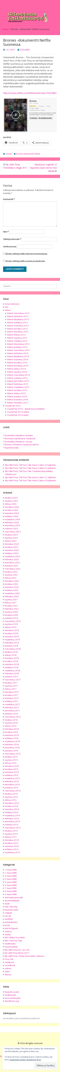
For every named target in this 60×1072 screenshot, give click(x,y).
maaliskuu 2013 (12, 852)
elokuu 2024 (10, 504)
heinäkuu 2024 (12, 507)
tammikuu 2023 (12, 562)
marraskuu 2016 (13, 716)
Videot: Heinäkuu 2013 (17, 331)
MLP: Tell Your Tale (13, 940)
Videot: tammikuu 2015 (18, 381)
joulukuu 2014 (11, 787)
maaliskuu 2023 (12, 556)
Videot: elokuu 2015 (16, 393)
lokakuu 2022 (11, 571)
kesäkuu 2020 (11, 615)
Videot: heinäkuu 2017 (17, 402)
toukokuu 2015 (12, 772)
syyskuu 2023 (11, 537)
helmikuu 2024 (12, 522)
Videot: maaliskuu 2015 (18, 387)
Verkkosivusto (9, 246)
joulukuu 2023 (11, 528)
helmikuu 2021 (12, 608)
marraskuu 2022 (13, 568)
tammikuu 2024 (12, 525)
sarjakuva (9, 962)
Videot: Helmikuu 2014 (17, 353)
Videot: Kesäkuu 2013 (17, 328)
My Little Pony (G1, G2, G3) (17, 949)
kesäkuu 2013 (11, 843)
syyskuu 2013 (11, 833)
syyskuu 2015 (11, 759)
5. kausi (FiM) (11, 882)
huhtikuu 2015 (11, 775)
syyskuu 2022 (11, 574)
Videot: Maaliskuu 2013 (18, 319)
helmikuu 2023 (12, 559)
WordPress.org (12, 1001)
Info (6, 307)
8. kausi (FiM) (11, 891)
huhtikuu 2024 (11, 516)
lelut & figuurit (11, 928)
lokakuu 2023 (11, 534)
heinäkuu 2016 (12, 729)
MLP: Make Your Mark (15, 937)
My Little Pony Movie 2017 (17, 953)
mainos (8, 931)
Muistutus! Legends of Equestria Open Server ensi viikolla (43, 167)
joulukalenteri (11, 922)
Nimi (6, 231)
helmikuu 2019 (12, 642)
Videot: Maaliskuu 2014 (18, 356)
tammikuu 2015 (12, 784)
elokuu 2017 (10, 688)
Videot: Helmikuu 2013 (17, 316)
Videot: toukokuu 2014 (17, 359)
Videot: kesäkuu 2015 (17, 390)
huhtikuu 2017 (11, 701)
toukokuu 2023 (12, 550)
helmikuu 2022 (12, 596)
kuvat (7, 925)
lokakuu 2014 (11, 793)
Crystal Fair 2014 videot (18, 411)
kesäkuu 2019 (11, 633)
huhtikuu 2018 (11, 667)
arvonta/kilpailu (12, 900)
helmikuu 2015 (12, 781)
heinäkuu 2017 (12, 692)
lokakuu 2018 (11, 652)
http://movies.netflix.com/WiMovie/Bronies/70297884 (29, 93)
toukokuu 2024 (12, 513)
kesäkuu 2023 (11, 547)
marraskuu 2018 (13, 648)
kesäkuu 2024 (11, 510)
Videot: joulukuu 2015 (17, 396)
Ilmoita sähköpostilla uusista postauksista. (25, 261)
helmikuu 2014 (12, 818)
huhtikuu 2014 (11, 812)
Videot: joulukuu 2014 (17, 378)
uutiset (9, 154)
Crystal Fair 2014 (12, 405)
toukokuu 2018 (12, 664)
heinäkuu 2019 (12, 630)
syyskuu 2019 (11, 624)
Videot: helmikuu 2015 (17, 384)
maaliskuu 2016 (12, 741)
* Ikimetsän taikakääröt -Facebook (19, 438)
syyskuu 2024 (11, 500)
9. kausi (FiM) (11, 894)
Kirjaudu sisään (12, 991)
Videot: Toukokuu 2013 (18, 325)
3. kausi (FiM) (11, 875)
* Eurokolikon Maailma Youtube (18, 435)
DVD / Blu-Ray (11, 906)
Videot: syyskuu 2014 (17, 371)
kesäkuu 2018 (11, 661)
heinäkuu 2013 (12, 840)
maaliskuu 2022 (12, 593)
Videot (8, 310)
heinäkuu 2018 (12, 658)
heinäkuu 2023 (12, 544)
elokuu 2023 (10, 540)
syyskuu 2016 (11, 722)
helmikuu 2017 (12, 707)
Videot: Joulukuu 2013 (17, 347)
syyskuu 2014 (11, 796)
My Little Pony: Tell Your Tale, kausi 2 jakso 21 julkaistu (30, 477)
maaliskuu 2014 (12, 815)
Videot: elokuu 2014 (16, 368)
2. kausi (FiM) (11, 872)
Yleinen (8, 974)
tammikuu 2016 (12, 747)
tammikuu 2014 (12, 821)
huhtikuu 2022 (11, 590)
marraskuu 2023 (13, 531)
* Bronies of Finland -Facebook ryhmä (20, 444)
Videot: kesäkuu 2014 (17, 362)
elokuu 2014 (10, 800)
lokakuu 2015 (11, 756)
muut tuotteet (11, 946)
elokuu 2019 (10, 627)
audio (7, 903)
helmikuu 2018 (12, 673)
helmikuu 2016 (12, 744)
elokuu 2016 (10, 725)
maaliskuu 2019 (12, 639)
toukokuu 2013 (12, 846)
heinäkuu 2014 (12, 803)
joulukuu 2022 (11, 565)
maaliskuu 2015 (12, 778)
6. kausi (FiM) (11, 885)
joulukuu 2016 (11, 713)
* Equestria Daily (11, 447)
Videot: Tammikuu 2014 (18, 350)
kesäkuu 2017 (11, 695)
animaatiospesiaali (14, 897)
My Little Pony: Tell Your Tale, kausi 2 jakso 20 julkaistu (30, 480)
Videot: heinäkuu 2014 (17, 365)
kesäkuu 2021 (11, 605)
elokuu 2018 (10, 655)
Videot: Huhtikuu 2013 (17, 322)
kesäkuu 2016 (11, 732)
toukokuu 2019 (12, 636)
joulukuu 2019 (11, 618)
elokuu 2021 (10, 602)
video (7, 971)
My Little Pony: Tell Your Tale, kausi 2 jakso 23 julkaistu (30, 465)
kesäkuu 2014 (11, 806)
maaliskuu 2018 (12, 670)
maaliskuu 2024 (12, 519)
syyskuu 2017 (11, 685)
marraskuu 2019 (13, 621)
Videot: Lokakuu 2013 (17, 340)
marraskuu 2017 (13, 679)
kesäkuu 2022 (11, 584)
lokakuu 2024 (11, 497)
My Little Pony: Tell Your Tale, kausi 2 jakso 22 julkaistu (30, 468)
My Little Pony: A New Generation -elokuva (24, 956)
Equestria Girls (11, 909)
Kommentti (9, 199)
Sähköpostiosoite (12, 239)
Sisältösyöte (10, 995)
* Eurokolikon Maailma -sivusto (17, 441)
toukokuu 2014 (12, 809)
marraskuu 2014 (13, 790)
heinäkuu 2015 (12, 766)
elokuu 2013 (10, 837)
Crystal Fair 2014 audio (18, 415)
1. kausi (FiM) (11, 869)
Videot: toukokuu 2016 (17, 399)
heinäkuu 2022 (12, 581)
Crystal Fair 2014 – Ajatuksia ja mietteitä (25, 408)
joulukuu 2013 (11, 824)
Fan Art (8, 916)
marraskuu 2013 (13, 827)
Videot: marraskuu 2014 (18, 375)
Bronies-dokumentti (25, 154)
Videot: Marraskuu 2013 (18, 344)
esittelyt (8, 912)
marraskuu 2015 (13, 753)
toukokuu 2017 (12, 698)
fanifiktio (9, 919)
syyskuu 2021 (11, 599)
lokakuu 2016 (11, 719)
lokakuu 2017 (11, 682)
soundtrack (10, 965)
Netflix (37, 154)
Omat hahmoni (12, 304)
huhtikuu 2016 (11, 738)
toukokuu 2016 (12, 735)
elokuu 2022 (10, 577)
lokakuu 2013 (11, 830)
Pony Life (9, 959)
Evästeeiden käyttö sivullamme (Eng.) (25, 1059)
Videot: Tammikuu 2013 (18, 313)
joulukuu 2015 (11, 750)
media (8, 934)
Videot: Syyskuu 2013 (17, 337)
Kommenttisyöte (12, 998)
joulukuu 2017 (11, 676)
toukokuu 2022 (12, 587)
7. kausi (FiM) (11, 888)
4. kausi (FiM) (11, 879)
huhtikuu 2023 (11, 553)
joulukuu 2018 (11, 645)
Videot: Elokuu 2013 (16, 334)
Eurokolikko (25, 49)
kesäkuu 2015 (11, 769)
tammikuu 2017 (12, 710)
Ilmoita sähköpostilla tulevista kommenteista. (27, 253)
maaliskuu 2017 (12, 704)
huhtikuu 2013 (11, 849)
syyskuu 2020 (11, 611)
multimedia (10, 943)
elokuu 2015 (10, 763)
